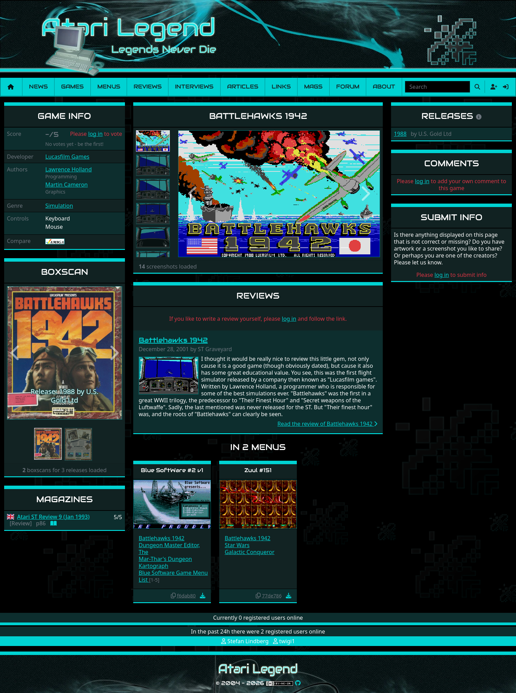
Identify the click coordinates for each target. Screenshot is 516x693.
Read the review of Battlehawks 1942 (328, 423)
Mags (313, 86)
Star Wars (237, 545)
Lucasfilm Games (67, 156)
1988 (400, 134)
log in (95, 134)
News (38, 86)
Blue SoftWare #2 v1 (172, 470)
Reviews (148, 86)
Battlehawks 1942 (173, 340)
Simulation (59, 205)
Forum (347, 86)
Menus (108, 86)
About (384, 86)
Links (281, 86)
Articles (242, 86)
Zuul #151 (258, 470)
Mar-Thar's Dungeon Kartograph (165, 562)
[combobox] (437, 87)
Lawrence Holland (68, 169)
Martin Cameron (66, 184)
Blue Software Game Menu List (173, 576)
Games (72, 86)
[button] (15, 353)
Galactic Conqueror (249, 552)
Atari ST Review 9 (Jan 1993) (53, 517)
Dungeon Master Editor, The (169, 548)
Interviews (194, 86)
